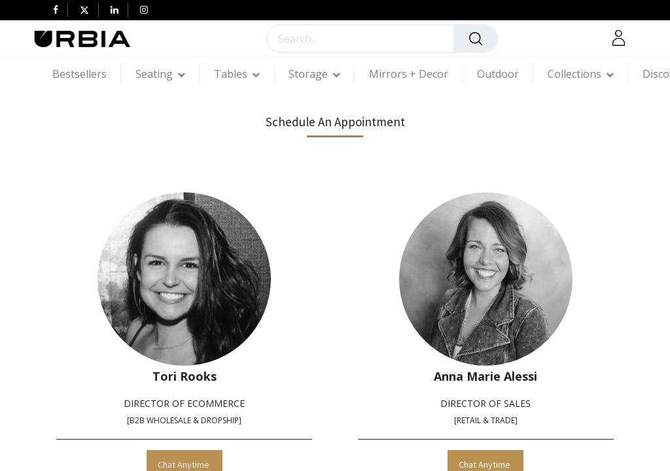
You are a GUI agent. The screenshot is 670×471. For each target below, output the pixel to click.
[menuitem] (86, 74)
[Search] (475, 39)
